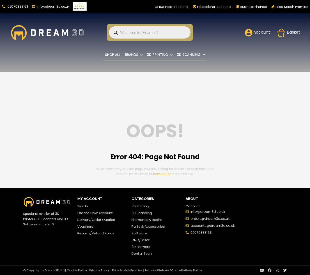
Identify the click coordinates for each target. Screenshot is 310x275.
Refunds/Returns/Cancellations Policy (173, 270)
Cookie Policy (77, 270)
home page (162, 174)
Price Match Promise (127, 270)
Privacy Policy (99, 270)
